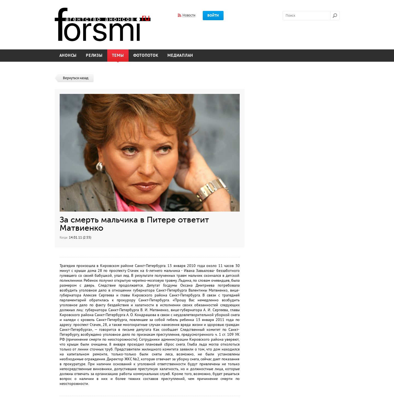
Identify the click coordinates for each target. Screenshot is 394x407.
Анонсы (68, 55)
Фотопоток (145, 55)
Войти (213, 15)
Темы (118, 55)
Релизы (94, 55)
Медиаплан (180, 55)
